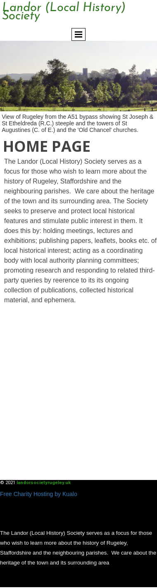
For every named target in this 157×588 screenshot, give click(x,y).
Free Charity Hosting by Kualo (38, 494)
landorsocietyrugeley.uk (44, 482)
